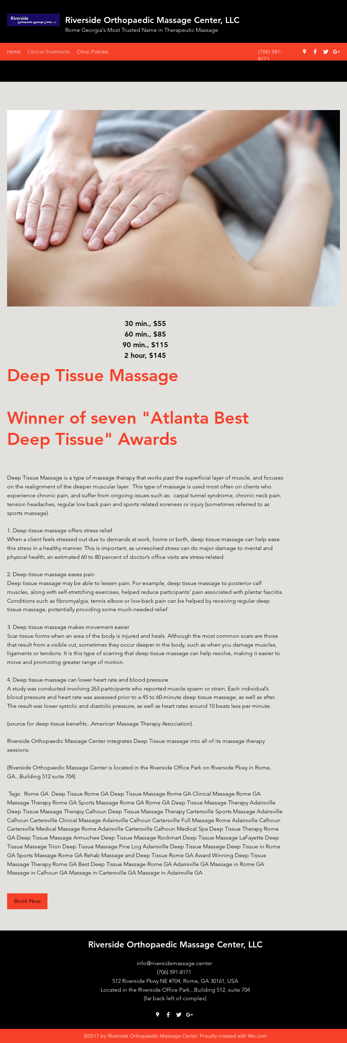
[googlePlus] (336, 51)
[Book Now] (27, 901)
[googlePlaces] (304, 51)
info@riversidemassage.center (174, 963)
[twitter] (325, 51)
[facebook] (315, 51)
